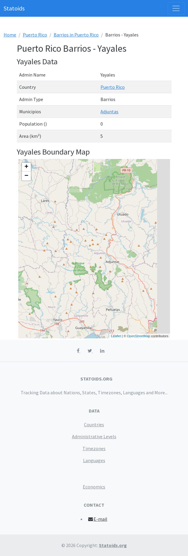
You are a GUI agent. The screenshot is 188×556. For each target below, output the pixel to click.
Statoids (14, 8)
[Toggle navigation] (176, 8)
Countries (94, 424)
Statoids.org (113, 545)
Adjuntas (109, 111)
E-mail (97, 519)
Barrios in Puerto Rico (76, 35)
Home (10, 35)
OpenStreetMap (138, 336)
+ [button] (26, 167)
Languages (94, 460)
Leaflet (116, 336)
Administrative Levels (94, 436)
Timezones (94, 448)
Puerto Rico (35, 35)
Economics (94, 487)
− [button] (26, 176)
